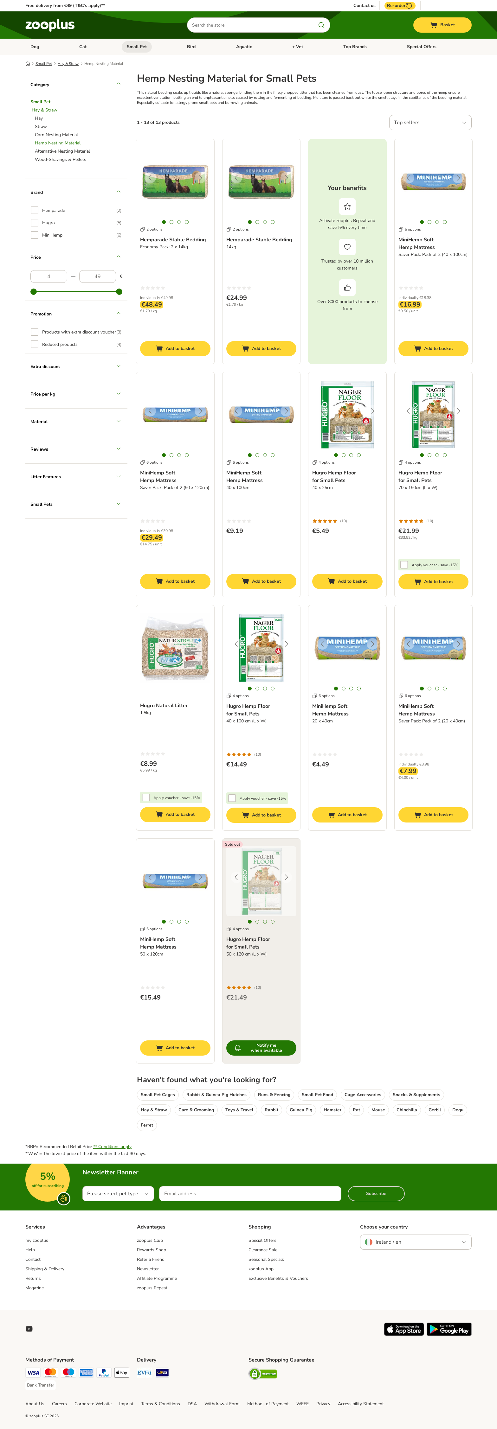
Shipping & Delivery (44, 1269)
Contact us (364, 6)
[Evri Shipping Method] (144, 1374)
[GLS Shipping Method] (162, 1374)
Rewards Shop (151, 1250)
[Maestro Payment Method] (68, 1374)
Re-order (400, 6)
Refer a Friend (151, 1259)
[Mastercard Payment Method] (50, 1374)
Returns (33, 1278)
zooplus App (261, 1269)
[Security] (262, 1375)
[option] (76, 210)
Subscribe (376, 1194)
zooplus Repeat (152, 1288)
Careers (59, 1404)
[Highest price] (97, 276)
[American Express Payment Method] (86, 1374)
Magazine (34, 1288)
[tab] (164, 222)
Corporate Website (93, 1404)
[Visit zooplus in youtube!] (29, 1329)
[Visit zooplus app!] (404, 1334)
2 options (151, 229)
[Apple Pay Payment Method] (121, 1374)
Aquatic (244, 47)
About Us (34, 1404)
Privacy (323, 1404)
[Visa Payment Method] (33, 1374)
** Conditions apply (112, 1147)
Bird (191, 47)
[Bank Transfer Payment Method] (40, 1385)
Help (30, 1250)
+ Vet (297, 47)
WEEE (302, 1404)
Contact (33, 1259)
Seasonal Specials (266, 1259)
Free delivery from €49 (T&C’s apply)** (65, 6)
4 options (323, 462)
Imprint (126, 1404)
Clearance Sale (262, 1250)
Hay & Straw (68, 63)
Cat (83, 47)
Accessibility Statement (361, 1404)
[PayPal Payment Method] (104, 1374)
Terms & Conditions (160, 1404)
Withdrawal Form (222, 1404)
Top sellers (407, 122)
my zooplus (36, 1240)
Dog (34, 47)
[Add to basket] (175, 348)
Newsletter (148, 1269)
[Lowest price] (48, 276)
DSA (192, 1404)
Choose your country (384, 1226)
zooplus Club (150, 1240)
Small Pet (137, 47)
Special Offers (421, 47)
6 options (409, 229)
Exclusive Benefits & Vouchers (278, 1278)
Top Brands (355, 47)
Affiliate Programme (157, 1278)
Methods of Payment (268, 1404)
